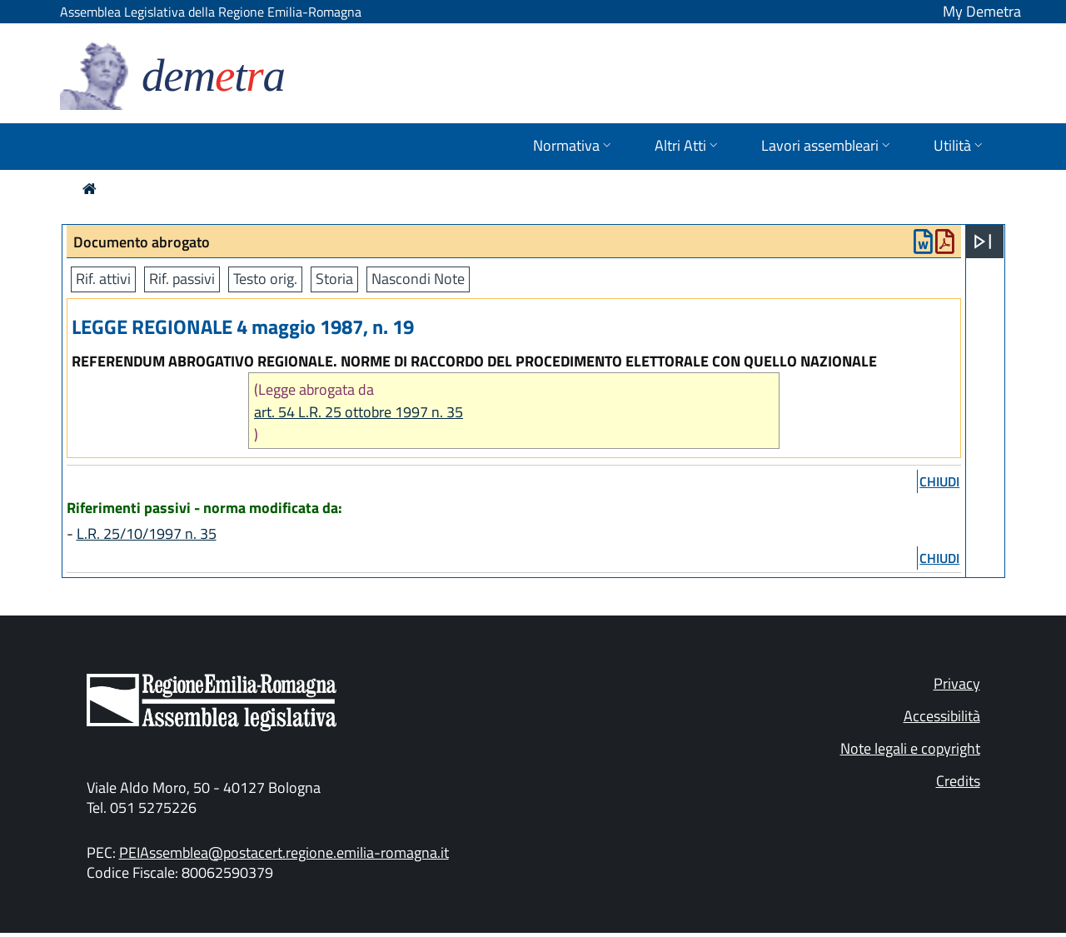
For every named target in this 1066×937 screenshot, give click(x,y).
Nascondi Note (418, 278)
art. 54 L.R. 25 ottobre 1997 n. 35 (358, 412)
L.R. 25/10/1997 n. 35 (147, 533)
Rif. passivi (182, 278)
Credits (958, 781)
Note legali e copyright (910, 748)
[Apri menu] (982, 241)
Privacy (957, 683)
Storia (334, 278)
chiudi (939, 481)
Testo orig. (265, 278)
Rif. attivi (103, 278)
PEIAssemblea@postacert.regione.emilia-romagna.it (284, 852)
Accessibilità (942, 716)
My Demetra (982, 11)
